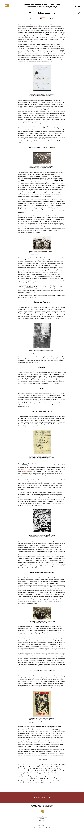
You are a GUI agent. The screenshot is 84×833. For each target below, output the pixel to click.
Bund (19, 52)
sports (57, 111)
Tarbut (44, 418)
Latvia (45, 592)
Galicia (46, 32)
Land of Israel (32, 568)
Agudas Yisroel (37, 374)
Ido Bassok (43, 17)
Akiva (33, 272)
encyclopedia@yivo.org (51, 822)
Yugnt (35, 176)
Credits (39, 825)
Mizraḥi (46, 374)
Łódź (54, 289)
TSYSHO (21, 422)
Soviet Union (31, 731)
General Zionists (22, 272)
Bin (34, 185)
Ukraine (25, 311)
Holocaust (36, 679)
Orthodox (24, 464)
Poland (60, 32)
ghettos (31, 681)
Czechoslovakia (50, 578)
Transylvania (50, 642)
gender (20, 297)
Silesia (38, 737)
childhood (51, 36)
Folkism (47, 183)
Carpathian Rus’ (59, 641)
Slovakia (50, 641)
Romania (56, 578)
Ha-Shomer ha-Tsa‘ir (42, 61)
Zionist (60, 54)
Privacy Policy (44, 825)
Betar (22, 180)
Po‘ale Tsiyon (55, 176)
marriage (48, 34)
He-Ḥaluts (44, 178)
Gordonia (57, 178)
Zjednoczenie (37, 193)
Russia (61, 50)
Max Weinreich (48, 185)
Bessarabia (42, 642)
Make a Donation (42, 820)
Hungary (62, 578)
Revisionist (33, 274)
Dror (19, 318)
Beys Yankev (27, 426)
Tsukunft (58, 183)
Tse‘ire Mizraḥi (29, 287)
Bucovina (36, 642)
